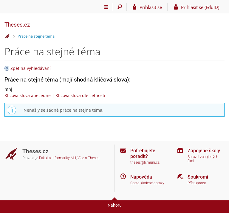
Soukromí (198, 177)
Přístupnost (197, 183)
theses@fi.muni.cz (145, 162)
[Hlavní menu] (106, 7)
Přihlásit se (151, 7)
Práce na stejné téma (36, 36)
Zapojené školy (204, 150)
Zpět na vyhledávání (30, 68)
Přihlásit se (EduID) (200, 7)
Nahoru (115, 205)
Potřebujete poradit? (142, 153)
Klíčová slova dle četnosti (80, 95)
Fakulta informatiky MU (57, 158)
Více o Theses (88, 158)
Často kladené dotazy (147, 183)
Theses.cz (17, 24)
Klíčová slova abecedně (27, 95)
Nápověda (141, 177)
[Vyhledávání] (119, 7)
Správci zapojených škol (203, 159)
